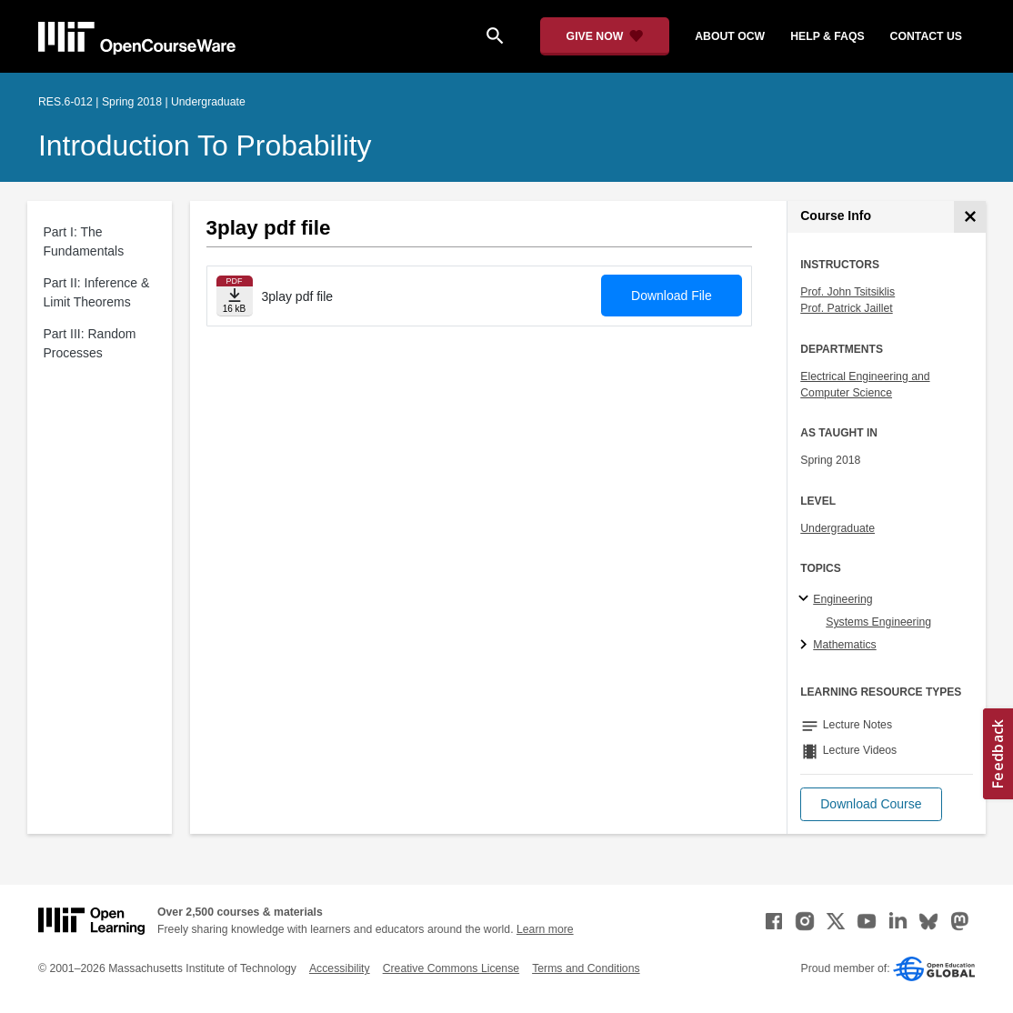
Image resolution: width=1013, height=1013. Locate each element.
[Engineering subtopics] (806, 599)
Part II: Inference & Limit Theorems (97, 292)
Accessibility (339, 968)
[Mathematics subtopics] (806, 645)
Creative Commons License (451, 968)
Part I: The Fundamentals (84, 241)
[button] (870, 804)
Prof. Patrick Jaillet (846, 308)
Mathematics (844, 644)
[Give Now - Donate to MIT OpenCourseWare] (605, 36)
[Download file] (234, 296)
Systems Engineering (878, 622)
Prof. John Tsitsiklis (847, 292)
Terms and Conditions (585, 968)
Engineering (842, 599)
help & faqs (827, 36)
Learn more (545, 929)
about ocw (730, 36)
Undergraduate (837, 528)
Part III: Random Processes (90, 343)
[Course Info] (970, 217)
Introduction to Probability (205, 145)
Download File (671, 295)
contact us (926, 36)
